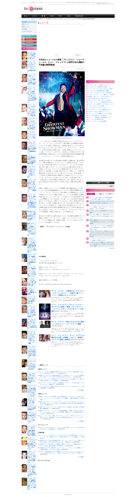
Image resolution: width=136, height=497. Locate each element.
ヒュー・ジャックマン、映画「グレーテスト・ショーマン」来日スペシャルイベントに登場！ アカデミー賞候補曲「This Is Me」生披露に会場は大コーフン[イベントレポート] (62, 417)
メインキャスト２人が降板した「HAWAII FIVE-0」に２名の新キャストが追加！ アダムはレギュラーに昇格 (102, 244)
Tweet (56, 54)
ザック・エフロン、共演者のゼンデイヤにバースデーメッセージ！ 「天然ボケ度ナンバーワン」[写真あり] (67, 293)
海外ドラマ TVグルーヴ (25, 16)
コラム (68, 16)
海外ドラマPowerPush (79, 16)
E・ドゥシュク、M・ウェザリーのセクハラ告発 (100, 88)
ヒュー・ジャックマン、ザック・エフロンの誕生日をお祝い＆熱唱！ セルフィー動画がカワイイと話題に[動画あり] (67, 337)
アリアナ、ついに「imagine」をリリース (98, 111)
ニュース (28, 18)
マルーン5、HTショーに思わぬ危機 (97, 121)
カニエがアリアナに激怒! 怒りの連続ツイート (99, 87)
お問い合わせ (104, 3)
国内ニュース (34, 18)
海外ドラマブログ (51, 16)
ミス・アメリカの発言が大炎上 (96, 119)
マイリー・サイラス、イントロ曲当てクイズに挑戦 (101, 94)
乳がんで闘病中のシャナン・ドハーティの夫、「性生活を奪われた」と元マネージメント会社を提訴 (102, 221)
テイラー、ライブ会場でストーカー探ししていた (100, 104)
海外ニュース (25, 24)
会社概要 (99, 3)
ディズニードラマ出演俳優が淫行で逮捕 (98, 90)
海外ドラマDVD (60, 16)
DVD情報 (24, 29)
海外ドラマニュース (34, 16)
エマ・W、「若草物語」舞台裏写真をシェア (99, 117)
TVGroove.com (68, 494)
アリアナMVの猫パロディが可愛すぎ (97, 115)
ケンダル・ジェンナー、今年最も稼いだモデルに (100, 102)
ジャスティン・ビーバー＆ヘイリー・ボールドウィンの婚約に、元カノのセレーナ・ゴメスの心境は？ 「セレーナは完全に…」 (102, 206)
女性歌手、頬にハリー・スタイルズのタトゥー (100, 96)
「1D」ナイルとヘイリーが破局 (96, 106)
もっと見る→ (81, 390)
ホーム (23, 18)
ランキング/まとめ (27, 31)
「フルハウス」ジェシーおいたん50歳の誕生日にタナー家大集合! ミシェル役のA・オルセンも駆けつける (102, 227)
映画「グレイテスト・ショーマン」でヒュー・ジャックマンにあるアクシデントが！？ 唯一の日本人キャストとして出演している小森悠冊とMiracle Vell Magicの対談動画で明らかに (62, 403)
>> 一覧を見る (111, 248)
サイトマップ (111, 3)
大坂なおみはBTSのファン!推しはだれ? (98, 98)
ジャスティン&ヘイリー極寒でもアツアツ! (99, 85)
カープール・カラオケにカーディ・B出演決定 (100, 92)
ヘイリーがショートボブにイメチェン (97, 107)
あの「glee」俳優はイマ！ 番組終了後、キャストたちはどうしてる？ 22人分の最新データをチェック (102, 216)
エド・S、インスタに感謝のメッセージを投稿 (99, 113)
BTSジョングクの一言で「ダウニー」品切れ (99, 100)
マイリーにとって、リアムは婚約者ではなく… (100, 109)
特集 (43, 16)
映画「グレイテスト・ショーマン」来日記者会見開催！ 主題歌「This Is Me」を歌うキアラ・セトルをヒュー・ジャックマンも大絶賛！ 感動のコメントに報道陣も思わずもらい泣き (62, 412)
